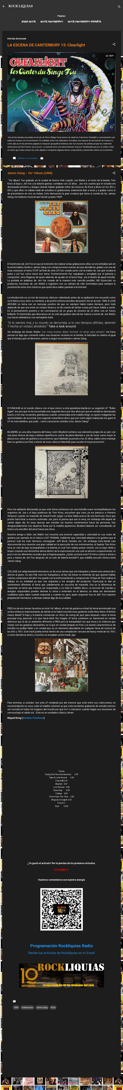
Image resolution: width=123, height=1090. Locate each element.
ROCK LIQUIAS (20, 6)
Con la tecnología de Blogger (61, 1083)
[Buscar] (119, 7)
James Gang (42, 1007)
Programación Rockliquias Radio (61, 945)
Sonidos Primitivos (33, 718)
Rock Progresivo (51, 21)
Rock (53, 1007)
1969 (16, 1007)
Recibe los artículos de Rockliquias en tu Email (61, 953)
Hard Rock (29, 21)
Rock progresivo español (84, 21)
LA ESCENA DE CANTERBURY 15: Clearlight (46, 45)
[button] (114, 45)
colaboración (27, 1007)
